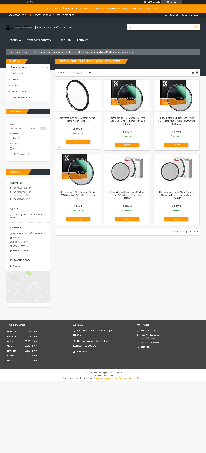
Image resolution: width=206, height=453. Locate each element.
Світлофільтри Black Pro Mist (67, 52)
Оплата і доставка (19, 91)
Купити (78, 142)
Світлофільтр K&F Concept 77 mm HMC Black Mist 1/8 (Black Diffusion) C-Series (78, 195)
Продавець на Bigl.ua (103, 375)
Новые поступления (144, 8)
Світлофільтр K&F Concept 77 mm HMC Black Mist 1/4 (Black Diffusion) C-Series (127, 121)
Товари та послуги (39, 40)
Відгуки (14, 85)
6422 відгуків (154, 2)
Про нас (65, 40)
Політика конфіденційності (131, 378)
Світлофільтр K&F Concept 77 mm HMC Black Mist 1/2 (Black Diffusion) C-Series (176, 121)
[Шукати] (196, 27)
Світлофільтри (42, 52)
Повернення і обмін (20, 97)
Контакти (83, 40)
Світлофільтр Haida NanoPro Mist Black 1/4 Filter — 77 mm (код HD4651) (176, 195)
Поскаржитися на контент (105, 378)
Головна (15, 40)
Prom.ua (118, 372)
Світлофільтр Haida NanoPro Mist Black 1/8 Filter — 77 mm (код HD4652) (127, 195)
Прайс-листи (17, 73)
